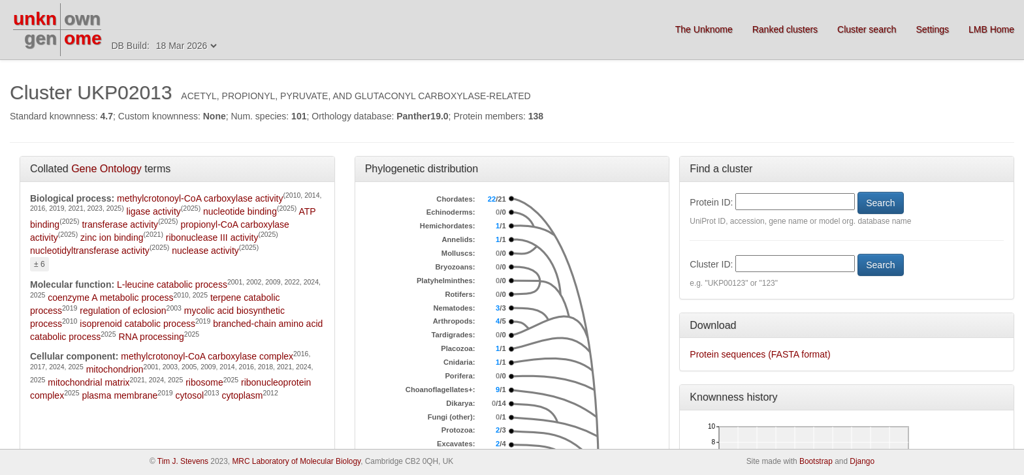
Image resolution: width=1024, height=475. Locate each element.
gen (40, 38)
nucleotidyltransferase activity (90, 250)
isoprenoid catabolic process (137, 323)
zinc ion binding (112, 237)
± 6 (39, 264)
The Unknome (704, 29)
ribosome (204, 382)
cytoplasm (242, 395)
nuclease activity (205, 250)
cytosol (190, 395)
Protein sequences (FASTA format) (760, 354)
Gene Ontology (106, 168)
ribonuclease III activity (212, 237)
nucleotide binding (240, 211)
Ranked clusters (785, 29)
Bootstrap (816, 461)
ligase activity (154, 211)
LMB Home (991, 29)
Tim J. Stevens (182, 461)
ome (83, 38)
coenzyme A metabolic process (110, 297)
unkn (35, 18)
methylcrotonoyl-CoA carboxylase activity (200, 198)
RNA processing (151, 336)
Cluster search (866, 29)
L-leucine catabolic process (172, 284)
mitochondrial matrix (88, 382)
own (82, 18)
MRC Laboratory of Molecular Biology (296, 461)
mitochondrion (115, 369)
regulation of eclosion (123, 310)
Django (862, 461)
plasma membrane (119, 395)
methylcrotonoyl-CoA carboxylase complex (207, 356)
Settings (932, 29)
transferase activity (120, 224)
